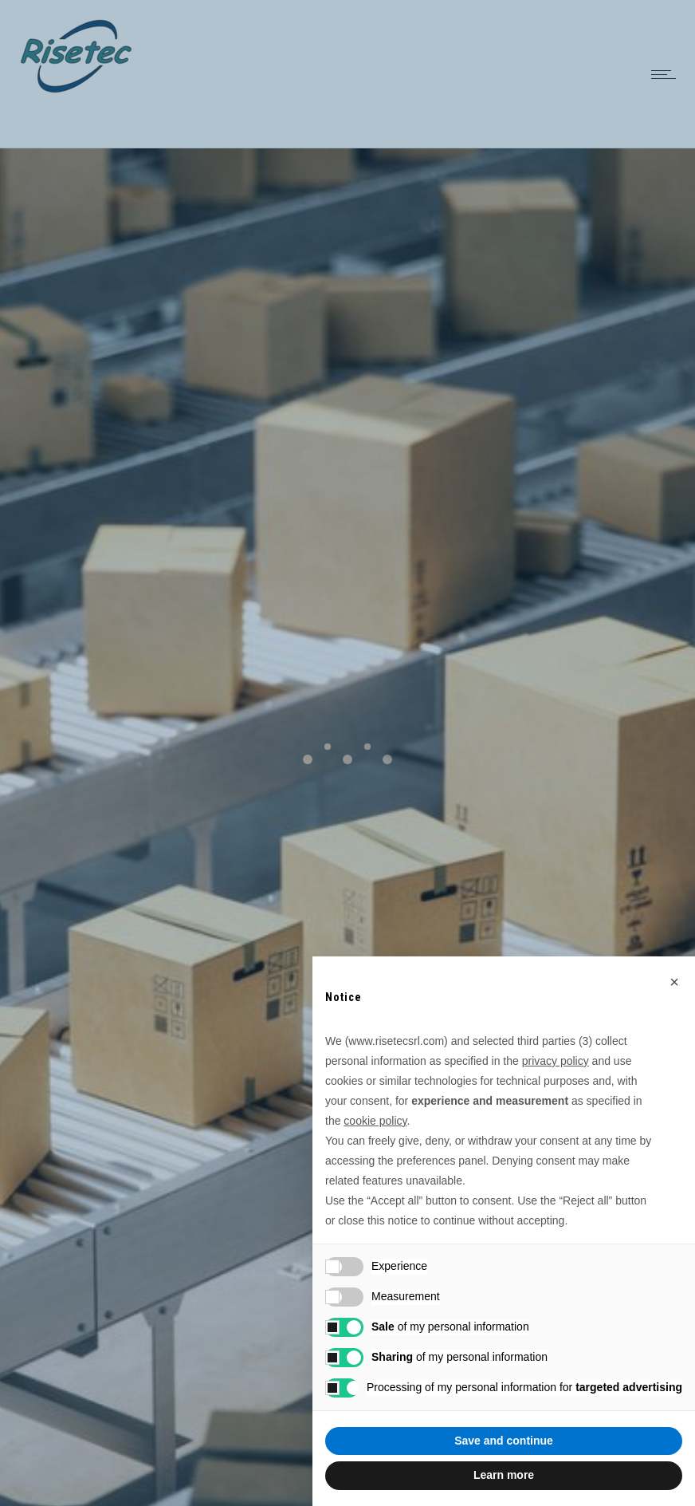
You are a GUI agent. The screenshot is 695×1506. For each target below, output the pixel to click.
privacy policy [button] (555, 1061)
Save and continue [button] (503, 1440)
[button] (674, 982)
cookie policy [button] (375, 1120)
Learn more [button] (503, 1475)
